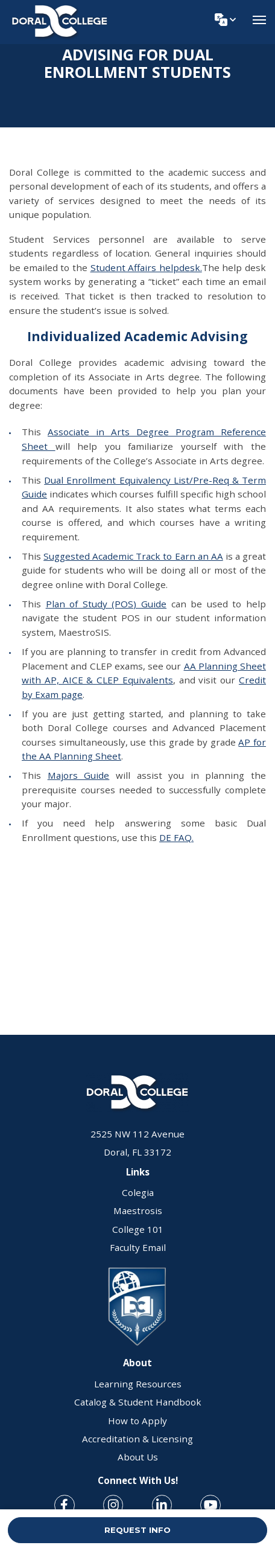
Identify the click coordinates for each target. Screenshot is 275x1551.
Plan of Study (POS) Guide (106, 604)
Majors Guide (79, 775)
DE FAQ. (176, 837)
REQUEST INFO (137, 1530)
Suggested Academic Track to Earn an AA (133, 556)
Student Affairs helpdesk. (146, 267)
